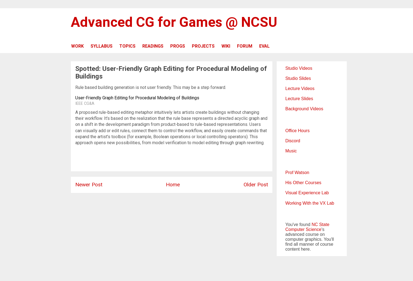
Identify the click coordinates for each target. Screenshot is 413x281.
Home (173, 184)
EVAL (264, 46)
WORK (77, 46)
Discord (292, 140)
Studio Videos (298, 68)
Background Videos (304, 108)
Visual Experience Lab (307, 192)
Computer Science (303, 229)
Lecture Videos (299, 88)
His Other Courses (303, 182)
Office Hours (297, 130)
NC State (320, 224)
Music (291, 151)
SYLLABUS (101, 46)
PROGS (177, 46)
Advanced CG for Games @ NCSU (174, 22)
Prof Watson (297, 172)
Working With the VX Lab (309, 203)
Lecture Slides (299, 98)
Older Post (256, 184)
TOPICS (127, 46)
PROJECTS (203, 46)
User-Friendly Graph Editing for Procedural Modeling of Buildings (137, 97)
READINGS (152, 46)
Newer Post (88, 184)
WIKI (225, 46)
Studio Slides (298, 78)
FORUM (244, 46)
